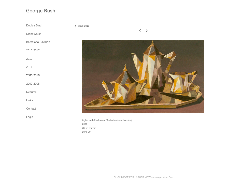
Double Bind (33, 25)
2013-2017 (33, 50)
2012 (29, 58)
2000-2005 (33, 83)
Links (29, 100)
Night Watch (33, 33)
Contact (31, 108)
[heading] (39, 11)
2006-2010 (33, 75)
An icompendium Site (162, 177)
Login (29, 116)
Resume (31, 92)
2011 (29, 66)
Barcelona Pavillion (38, 41)
